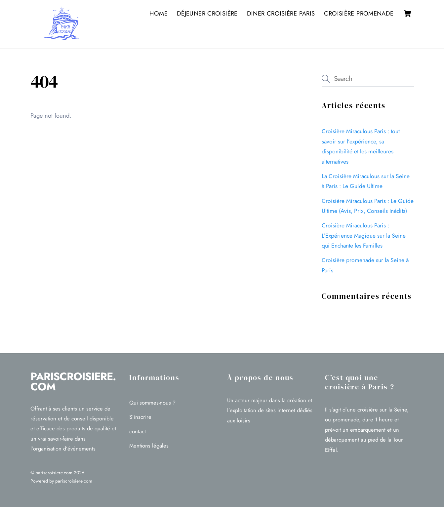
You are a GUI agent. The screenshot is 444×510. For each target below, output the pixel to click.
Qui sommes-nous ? (152, 406)
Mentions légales (149, 449)
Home (158, 14)
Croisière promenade (358, 14)
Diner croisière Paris (281, 14)
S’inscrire (140, 420)
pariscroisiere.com (53, 476)
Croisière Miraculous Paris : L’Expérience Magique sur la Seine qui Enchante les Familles (364, 238)
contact (137, 435)
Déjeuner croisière (207, 14)
